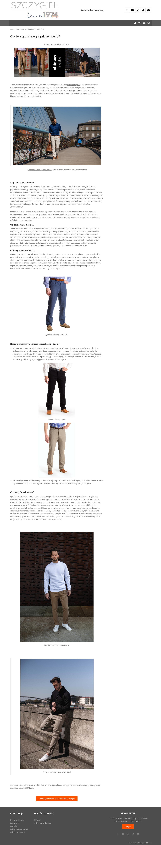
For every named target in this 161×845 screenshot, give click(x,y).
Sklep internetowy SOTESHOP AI (139, 842)
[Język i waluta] (148, 23)
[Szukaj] (135, 23)
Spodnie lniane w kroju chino (40, 170)
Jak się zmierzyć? (17, 832)
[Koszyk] (139, 23)
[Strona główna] (34, 10)
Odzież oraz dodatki (42, 823)
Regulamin (15, 823)
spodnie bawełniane (70, 217)
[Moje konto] (144, 23)
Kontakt (13, 826)
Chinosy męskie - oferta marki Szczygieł (57, 798)
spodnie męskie (73, 85)
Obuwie (37, 820)
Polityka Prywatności (19, 829)
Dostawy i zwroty (17, 820)
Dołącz (128, 826)
